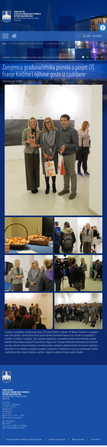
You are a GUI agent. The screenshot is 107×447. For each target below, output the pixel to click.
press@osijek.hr (7, 411)
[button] (102, 27)
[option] (53, 30)
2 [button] (87, 57)
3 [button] (92, 57)
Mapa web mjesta (78, 439)
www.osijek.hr (7, 413)
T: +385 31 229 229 (9, 407)
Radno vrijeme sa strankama (12, 418)
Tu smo (87, 36)
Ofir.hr (98, 439)
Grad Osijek (6, 57)
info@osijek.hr (7, 409)
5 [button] (101, 57)
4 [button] (96, 57)
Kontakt (97, 36)
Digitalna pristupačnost (57, 439)
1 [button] (83, 57)
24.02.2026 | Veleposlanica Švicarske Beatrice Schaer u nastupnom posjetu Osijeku (37, 43)
